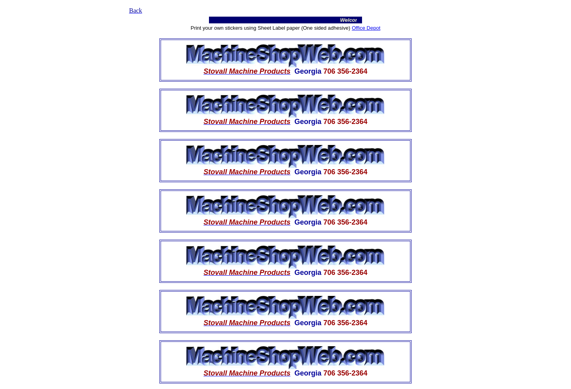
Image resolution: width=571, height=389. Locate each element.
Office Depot (366, 28)
